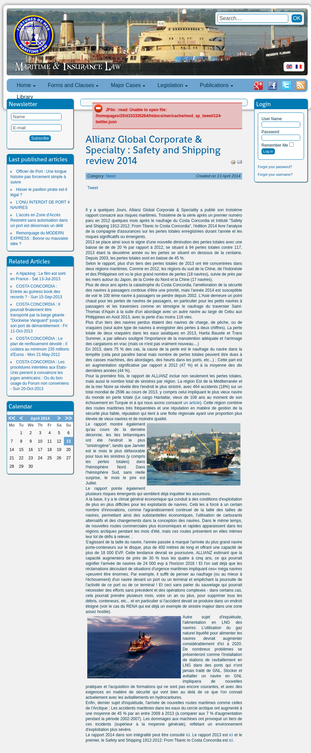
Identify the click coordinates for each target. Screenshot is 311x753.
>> (68, 418)
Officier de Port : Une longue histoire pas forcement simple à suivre (38, 176)
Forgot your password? (275, 167)
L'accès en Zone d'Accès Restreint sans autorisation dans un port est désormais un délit (39, 220)
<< (11, 418)
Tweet (92, 187)
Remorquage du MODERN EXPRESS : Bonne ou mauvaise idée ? (39, 238)
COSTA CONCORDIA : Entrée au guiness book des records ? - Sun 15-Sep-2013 (36, 291)
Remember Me (275, 145)
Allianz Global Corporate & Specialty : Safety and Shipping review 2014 (153, 150)
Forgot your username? (275, 174)
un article (192, 402)
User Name (272, 119)
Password (270, 132)
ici (188, 735)
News (111, 176)
